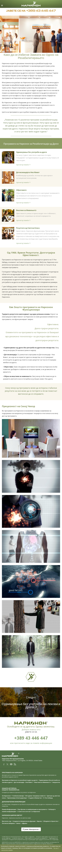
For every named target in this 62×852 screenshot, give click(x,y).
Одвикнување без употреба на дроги (31, 152)
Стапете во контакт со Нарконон (28, 811)
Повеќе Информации (9, 809)
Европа (39, 821)
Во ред (56, 848)
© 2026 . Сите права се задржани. (18, 836)
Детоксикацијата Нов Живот (27, 172)
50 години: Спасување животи (35, 796)
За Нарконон (6, 796)
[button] (31, 830)
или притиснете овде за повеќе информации (31, 743)
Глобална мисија (18, 796)
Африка (24, 823)
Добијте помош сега (31, 729)
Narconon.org (6, 821)
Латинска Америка (8, 823)
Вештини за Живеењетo (26, 210)
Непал (18, 823)
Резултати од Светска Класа (28, 228)
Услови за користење (17, 838)
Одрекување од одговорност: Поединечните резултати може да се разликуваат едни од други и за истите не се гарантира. (30, 838)
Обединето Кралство (50, 821)
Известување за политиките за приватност (36, 838)
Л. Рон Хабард (48, 798)
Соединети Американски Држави (24, 821)
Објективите (21, 190)
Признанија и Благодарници (17, 798)
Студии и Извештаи (35, 798)
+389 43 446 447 (31, 738)
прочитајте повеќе (7, 850)
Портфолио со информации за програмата (32, 809)
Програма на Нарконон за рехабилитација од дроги (19, 780)
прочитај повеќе (22, 165)
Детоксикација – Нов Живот (23, 782)
